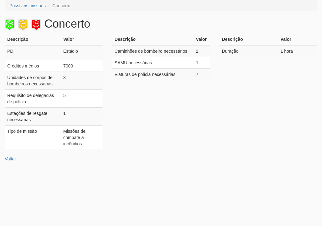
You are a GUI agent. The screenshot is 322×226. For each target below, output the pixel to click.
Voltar (10, 158)
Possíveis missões (27, 5)
